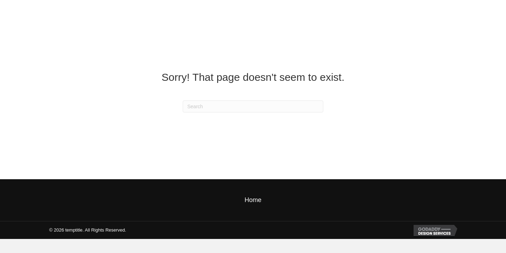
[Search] (253, 106)
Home (253, 199)
